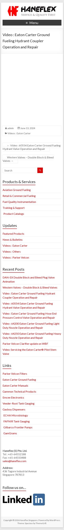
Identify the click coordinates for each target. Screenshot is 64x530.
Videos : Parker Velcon (16, 257)
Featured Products (13, 233)
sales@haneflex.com (14, 461)
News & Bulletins (13, 239)
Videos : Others (12, 251)
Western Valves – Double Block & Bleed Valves (28, 159)
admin (11, 128)
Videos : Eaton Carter (19, 133)
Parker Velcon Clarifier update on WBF (25, 343)
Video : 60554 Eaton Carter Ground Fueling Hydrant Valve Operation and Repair (32, 147)
